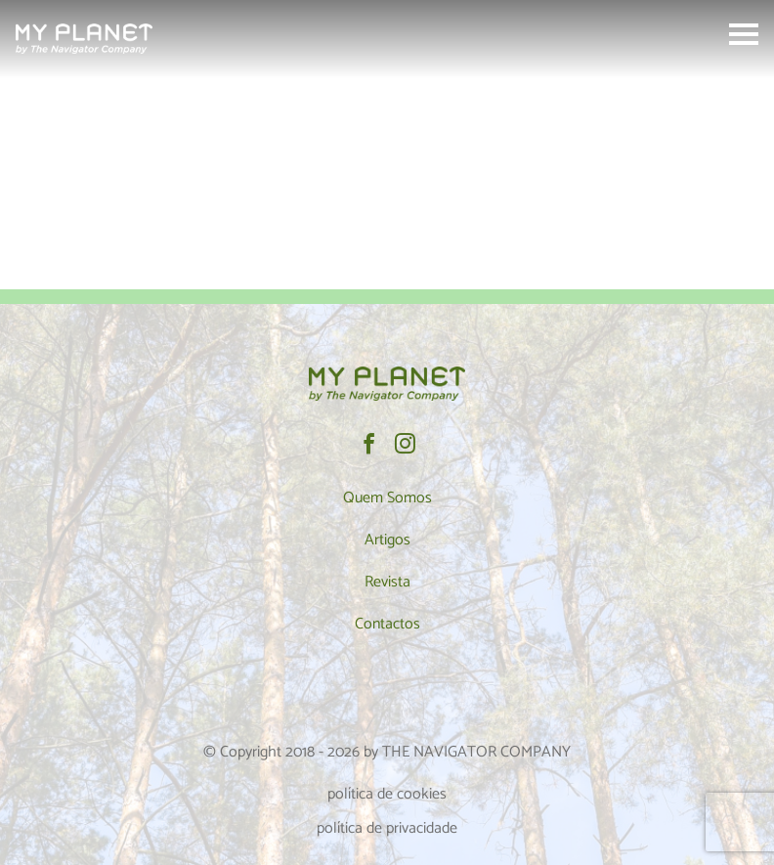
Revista (387, 582)
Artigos (387, 540)
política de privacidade (387, 828)
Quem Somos (387, 498)
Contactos (387, 624)
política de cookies (387, 794)
